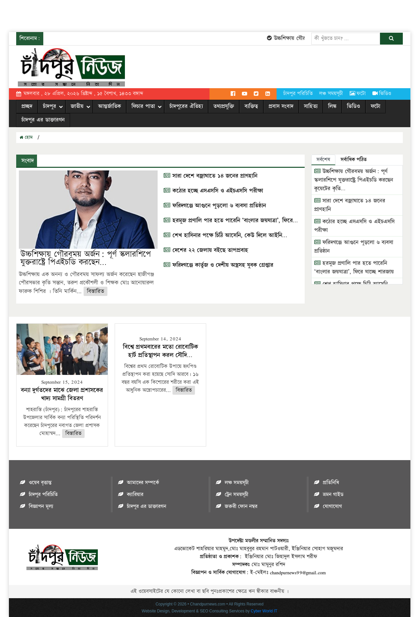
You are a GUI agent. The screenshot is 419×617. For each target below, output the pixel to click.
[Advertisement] (120, 15)
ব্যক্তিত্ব (251, 106)
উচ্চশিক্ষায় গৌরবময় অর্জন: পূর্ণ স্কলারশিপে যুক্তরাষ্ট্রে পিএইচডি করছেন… (85, 258)
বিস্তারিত (95, 291)
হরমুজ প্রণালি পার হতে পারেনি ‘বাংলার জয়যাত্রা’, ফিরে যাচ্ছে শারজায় (354, 267)
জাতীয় (77, 106)
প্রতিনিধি (331, 483)
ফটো (358, 93)
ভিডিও (381, 93)
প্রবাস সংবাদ (281, 106)
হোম (26, 137)
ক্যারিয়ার (135, 494)
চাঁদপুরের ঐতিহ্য (186, 106)
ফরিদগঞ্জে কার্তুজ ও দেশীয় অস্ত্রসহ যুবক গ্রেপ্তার (218, 265)
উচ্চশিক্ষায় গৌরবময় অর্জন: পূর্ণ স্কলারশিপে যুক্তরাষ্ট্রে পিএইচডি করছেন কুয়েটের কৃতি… (353, 180)
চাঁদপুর (49, 106)
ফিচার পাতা (143, 106)
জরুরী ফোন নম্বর (241, 506)
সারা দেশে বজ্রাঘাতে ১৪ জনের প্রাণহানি (210, 176)
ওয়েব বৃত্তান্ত (40, 483)
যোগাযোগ (332, 506)
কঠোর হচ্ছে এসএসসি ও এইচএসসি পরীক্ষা (213, 191)
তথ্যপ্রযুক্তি (223, 106)
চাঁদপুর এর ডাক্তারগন (43, 120)
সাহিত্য (311, 106)
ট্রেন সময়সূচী (236, 494)
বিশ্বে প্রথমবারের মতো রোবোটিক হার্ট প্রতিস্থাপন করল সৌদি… (160, 351)
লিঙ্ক (332, 106)
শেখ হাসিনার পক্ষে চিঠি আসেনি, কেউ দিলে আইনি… (225, 235)
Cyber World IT (264, 611)
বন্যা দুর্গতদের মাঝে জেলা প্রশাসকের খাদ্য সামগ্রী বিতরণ (62, 394)
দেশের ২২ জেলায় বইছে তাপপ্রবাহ (206, 250)
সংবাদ (26, 161)
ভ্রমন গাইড (333, 494)
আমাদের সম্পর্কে (143, 483)
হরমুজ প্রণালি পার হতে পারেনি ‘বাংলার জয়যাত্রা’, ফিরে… (231, 221)
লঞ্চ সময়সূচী (331, 93)
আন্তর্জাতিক (109, 106)
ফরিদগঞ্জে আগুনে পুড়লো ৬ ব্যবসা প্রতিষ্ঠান (215, 206)
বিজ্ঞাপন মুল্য (41, 506)
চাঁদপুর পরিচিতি (298, 93)
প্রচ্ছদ (26, 106)
